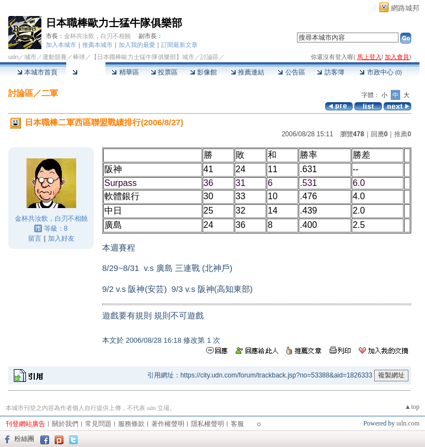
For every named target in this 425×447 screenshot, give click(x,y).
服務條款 (131, 424)
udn (13, 57)
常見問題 (98, 424)
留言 (34, 238)
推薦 (402, 134)
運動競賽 (54, 57)
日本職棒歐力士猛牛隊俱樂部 (114, 23)
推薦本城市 (97, 44)
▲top (412, 407)
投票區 (164, 72)
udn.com (407, 423)
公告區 (291, 72)
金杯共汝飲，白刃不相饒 (97, 36)
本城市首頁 (37, 72)
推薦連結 (247, 72)
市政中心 (380, 72)
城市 (30, 57)
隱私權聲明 (207, 424)
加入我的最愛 (137, 44)
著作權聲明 (167, 424)
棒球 (79, 57)
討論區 (85, 72)
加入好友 (61, 238)
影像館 (203, 72)
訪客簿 (330, 72)
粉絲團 (24, 439)
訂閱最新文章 (179, 44)
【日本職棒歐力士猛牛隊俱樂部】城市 (142, 57)
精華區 (125, 72)
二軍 (49, 93)
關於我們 (65, 424)
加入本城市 (61, 44)
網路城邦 (405, 8)
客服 (237, 424)
